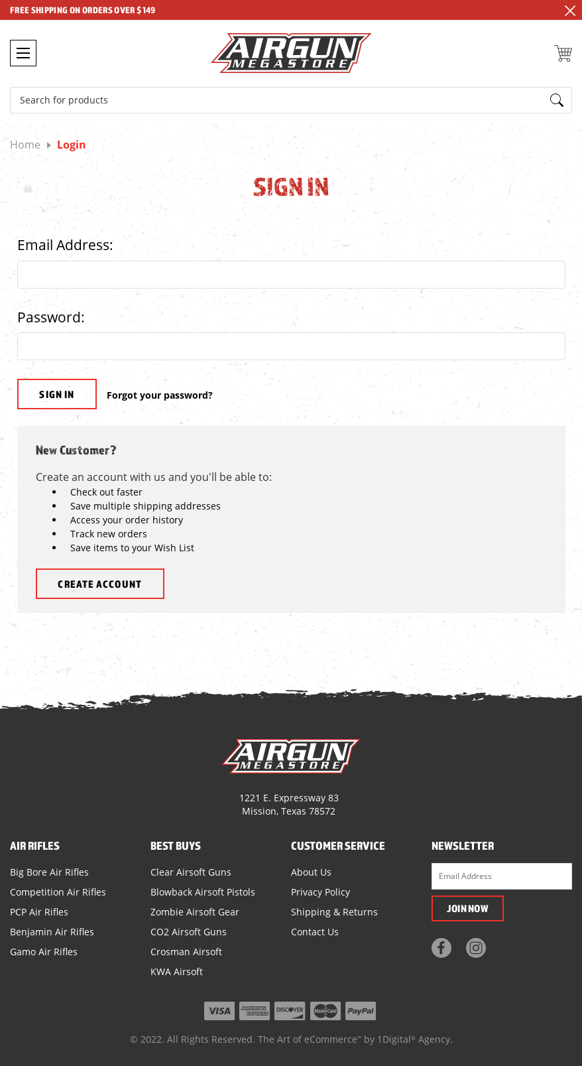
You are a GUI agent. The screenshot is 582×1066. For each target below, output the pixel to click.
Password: (51, 317)
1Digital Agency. (415, 1039)
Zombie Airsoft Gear (194, 911)
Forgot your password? (160, 395)
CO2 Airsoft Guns (188, 931)
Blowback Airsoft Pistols (202, 892)
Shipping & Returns (334, 911)
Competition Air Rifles (58, 892)
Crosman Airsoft (186, 951)
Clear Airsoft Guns (190, 872)
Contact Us (315, 931)
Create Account (99, 584)
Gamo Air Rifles (44, 951)
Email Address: (65, 244)
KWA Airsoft (176, 971)
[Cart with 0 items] (563, 53)
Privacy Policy (320, 892)
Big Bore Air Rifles (49, 872)
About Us (311, 872)
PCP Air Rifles (39, 911)
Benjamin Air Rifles (52, 931)
